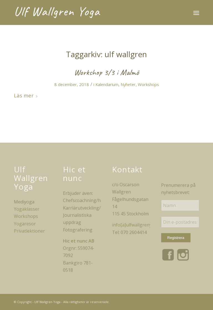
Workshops (148, 84)
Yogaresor (25, 224)
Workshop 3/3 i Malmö (106, 72)
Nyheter (128, 84)
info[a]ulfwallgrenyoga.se (138, 225)
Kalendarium (106, 84)
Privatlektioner (29, 231)
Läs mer (26, 95)
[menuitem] (196, 12)
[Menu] (196, 12)
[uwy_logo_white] (58, 12)
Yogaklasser (26, 209)
